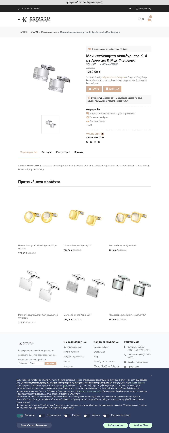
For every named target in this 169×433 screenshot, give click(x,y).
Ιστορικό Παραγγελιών (73, 357)
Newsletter (68, 366)
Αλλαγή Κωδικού (71, 352)
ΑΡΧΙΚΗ (24, 32)
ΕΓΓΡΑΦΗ (50, 364)
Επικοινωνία (99, 352)
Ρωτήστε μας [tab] (63, 152)
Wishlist (66, 361)
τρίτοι (65, 385)
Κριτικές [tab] (79, 152)
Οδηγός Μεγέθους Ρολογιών (107, 366)
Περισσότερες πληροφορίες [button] (34, 425)
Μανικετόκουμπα (49, 32)
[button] (151, 375)
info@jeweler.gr (141, 362)
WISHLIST (112, 89)
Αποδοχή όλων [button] (141, 425)
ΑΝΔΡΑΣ (34, 32)
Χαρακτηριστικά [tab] (28, 152)
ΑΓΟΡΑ (94, 89)
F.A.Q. (90, 125)
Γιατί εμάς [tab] (47, 152)
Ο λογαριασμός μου (72, 347)
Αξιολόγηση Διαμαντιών (105, 361)
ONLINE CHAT (95, 133)
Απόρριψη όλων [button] (115, 425)
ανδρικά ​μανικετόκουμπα (113, 77)
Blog (96, 357)
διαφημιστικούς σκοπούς (90, 391)
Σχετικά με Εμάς (101, 347)
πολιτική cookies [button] (137, 383)
